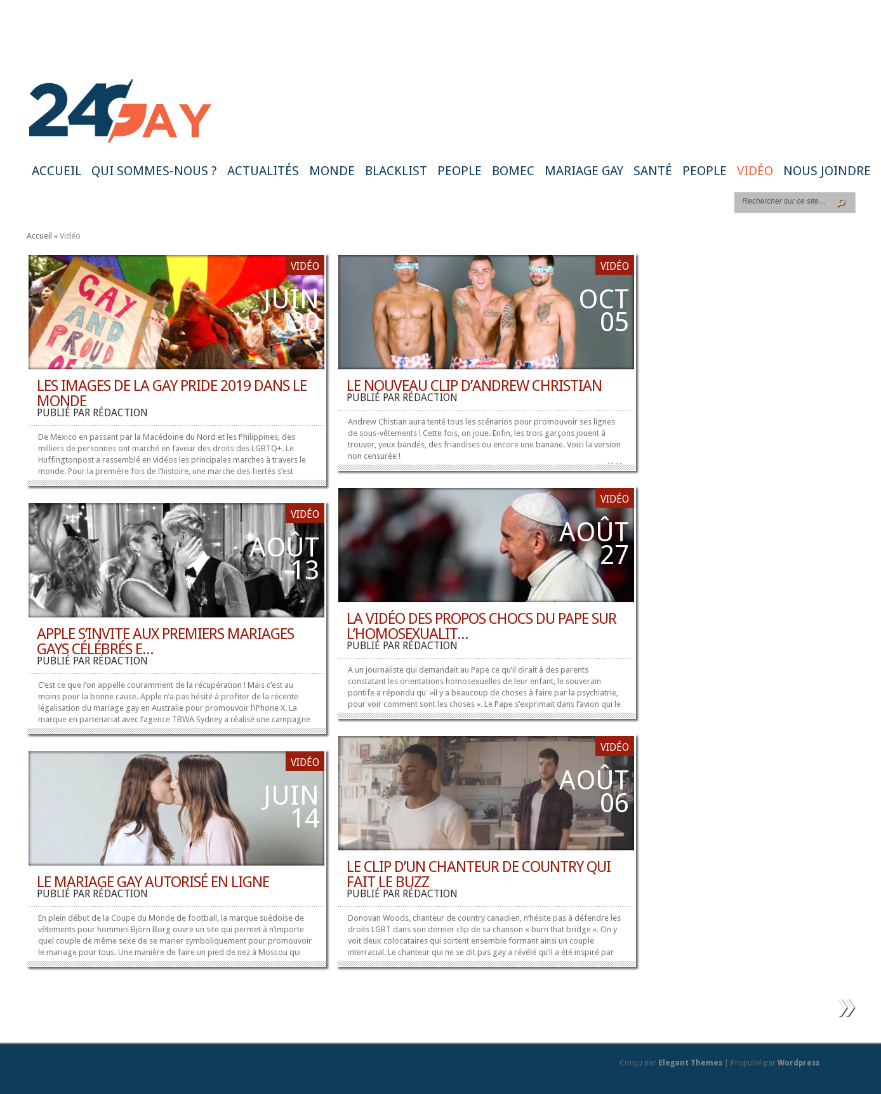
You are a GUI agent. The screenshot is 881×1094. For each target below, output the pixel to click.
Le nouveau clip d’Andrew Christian (474, 386)
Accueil (56, 170)
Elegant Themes (690, 1062)
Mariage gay (584, 170)
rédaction (120, 413)
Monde (332, 170)
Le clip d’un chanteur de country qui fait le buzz (479, 874)
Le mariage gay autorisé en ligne (153, 882)
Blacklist (396, 170)
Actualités (263, 170)
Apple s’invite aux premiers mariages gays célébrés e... (165, 641)
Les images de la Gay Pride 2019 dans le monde (172, 393)
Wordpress (798, 1062)
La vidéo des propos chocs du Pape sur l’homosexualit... (481, 626)
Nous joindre (827, 170)
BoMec (513, 170)
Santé (652, 170)
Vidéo (755, 170)
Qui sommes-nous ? (154, 170)
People (459, 170)
